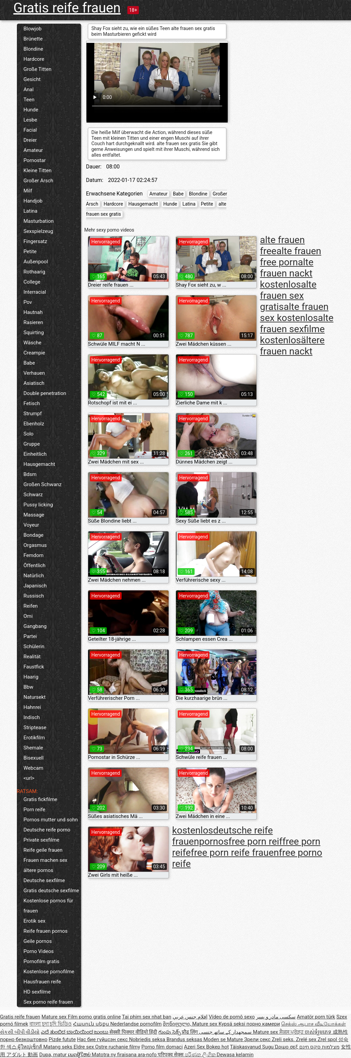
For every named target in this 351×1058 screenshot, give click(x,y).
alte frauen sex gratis (288, 295)
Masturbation (39, 221)
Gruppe (32, 444)
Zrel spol (328, 1039)
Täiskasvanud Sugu (252, 1047)
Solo (29, 434)
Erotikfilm (34, 738)
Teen (29, 100)
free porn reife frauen (235, 852)
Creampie (34, 353)
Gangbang (35, 626)
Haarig (31, 677)
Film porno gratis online (94, 1017)
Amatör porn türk (316, 1017)
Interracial (35, 292)
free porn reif (255, 841)
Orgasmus (35, 545)
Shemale (33, 748)
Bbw (28, 687)
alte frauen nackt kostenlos (287, 273)
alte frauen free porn (290, 256)
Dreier (30, 140)
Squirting (34, 332)
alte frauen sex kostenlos (294, 312)
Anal (29, 89)
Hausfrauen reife (42, 982)
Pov (28, 302)
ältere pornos (38, 870)
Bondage (34, 535)
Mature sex (55, 1017)
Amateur (33, 150)
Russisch (34, 596)
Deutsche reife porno (47, 830)
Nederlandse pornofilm (135, 1024)
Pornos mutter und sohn (51, 820)
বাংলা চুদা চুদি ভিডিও (50, 1024)
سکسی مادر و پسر (276, 1017)
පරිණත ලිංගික (201, 1055)
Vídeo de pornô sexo (232, 1017)
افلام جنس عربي (190, 1017)
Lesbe (30, 120)
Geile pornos (38, 941)
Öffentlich (35, 565)
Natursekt (35, 697)
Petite (30, 251)
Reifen (31, 606)
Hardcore (34, 59)
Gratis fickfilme (40, 799)
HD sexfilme (37, 992)
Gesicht (32, 79)
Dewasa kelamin (235, 1055)
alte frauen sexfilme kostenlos (297, 329)
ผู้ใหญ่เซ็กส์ (30, 1047)
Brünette (33, 39)
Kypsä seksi (233, 1024)
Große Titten (38, 69)
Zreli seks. (284, 1039)
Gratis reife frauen (67, 8)
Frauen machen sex (46, 860)
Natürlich (34, 576)
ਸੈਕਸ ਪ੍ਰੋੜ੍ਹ (292, 1032)
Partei (30, 636)
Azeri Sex (195, 1047)
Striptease (35, 727)
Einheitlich (35, 454)
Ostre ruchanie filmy (117, 1047)
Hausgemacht (39, 464)
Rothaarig (34, 272)
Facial (30, 130)
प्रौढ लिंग (190, 1032)
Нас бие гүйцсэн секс (103, 1039)
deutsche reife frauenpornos (222, 836)
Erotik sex (35, 921)
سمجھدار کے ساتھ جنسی (226, 1032)
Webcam (34, 768)
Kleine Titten (38, 170)
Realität (32, 657)
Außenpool (36, 262)
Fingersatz (35, 241)
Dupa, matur (53, 1055)
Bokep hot (217, 1047)
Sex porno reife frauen (48, 1002)
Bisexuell (34, 758)
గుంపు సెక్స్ (170, 1032)
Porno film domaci (162, 1047)
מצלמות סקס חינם (319, 1047)
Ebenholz (34, 424)
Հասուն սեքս (91, 1024)
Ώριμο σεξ (287, 1047)
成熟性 (340, 1032)
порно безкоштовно (23, 1039)
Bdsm (30, 474)
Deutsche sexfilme (44, 880)
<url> (29, 778)
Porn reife (35, 809)
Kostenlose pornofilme (49, 972)
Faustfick (34, 667)
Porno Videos (39, 951)
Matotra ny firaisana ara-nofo (125, 1055)
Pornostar (35, 160)
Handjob (33, 201)
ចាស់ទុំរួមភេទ (319, 1032)
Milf (28, 191)
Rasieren (33, 322)
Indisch (32, 717)
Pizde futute (62, 1039)
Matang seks (58, 1047)
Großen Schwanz (43, 484)
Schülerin (34, 646)
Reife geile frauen (43, 850)
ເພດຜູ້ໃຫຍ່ (80, 1055)
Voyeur (31, 525)
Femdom (34, 555)
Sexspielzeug (38, 231)
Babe (29, 363)
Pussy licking (38, 505)
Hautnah (33, 312)
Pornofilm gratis (41, 961)
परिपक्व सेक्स (171, 1055)
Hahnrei (32, 707)
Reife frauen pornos (46, 931)
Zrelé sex (307, 1039)
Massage (34, 515)
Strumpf (33, 414)
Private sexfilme (41, 840)
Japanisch (35, 586)
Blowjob (33, 29)
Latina (30, 211)
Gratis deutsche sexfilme (51, 891)
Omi (28, 616)
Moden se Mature (223, 1039)
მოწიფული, (177, 1024)
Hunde (31, 110)
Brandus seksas (185, 1039)
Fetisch (32, 403)
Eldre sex (84, 1047)
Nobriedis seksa (148, 1039)
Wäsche (33, 343)
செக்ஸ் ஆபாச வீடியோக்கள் (313, 1024)
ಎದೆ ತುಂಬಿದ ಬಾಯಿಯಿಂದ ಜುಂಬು (75, 1032)
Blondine (33, 49)
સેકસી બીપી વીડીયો (20, 1032)
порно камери (263, 1024)
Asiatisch (34, 383)
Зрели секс (258, 1039)
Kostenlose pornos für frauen (48, 906)
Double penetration (45, 393)
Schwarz (33, 495)
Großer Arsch (38, 181)
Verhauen (34, 373)
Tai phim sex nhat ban (146, 1017)
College (32, 282)
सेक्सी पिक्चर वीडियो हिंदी (133, 1032)
